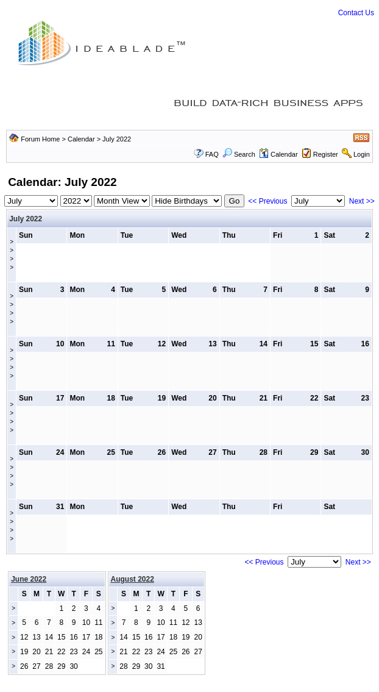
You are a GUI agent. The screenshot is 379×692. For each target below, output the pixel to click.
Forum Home (40, 139)
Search (238, 154)
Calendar (81, 139)
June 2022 (28, 579)
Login (361, 154)
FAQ (212, 154)
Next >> (362, 201)
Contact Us (356, 13)
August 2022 (132, 579)
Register (325, 154)
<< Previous (267, 201)
